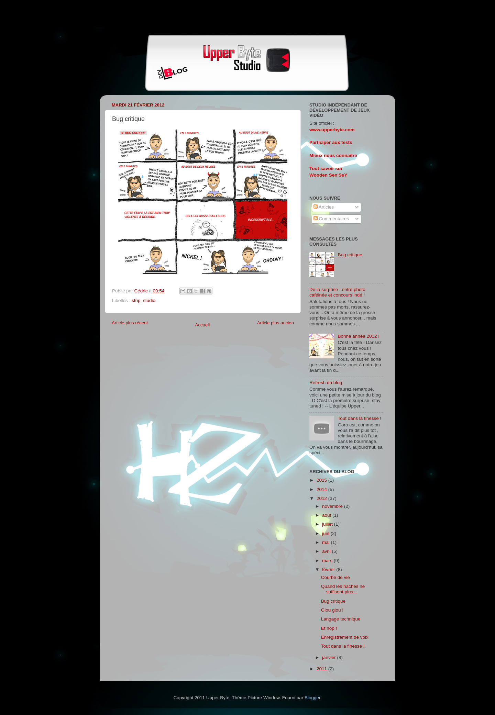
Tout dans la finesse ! (359, 418)
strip (136, 300)
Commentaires (331, 218)
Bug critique (350, 254)
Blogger (312, 697)
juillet (328, 524)
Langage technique (341, 619)
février (329, 569)
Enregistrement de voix (344, 637)
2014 (322, 489)
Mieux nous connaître (333, 155)
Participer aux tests (330, 142)
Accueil (202, 324)
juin (326, 533)
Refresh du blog (325, 382)
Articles (324, 207)
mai (326, 542)
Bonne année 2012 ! (359, 336)
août (327, 515)
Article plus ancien (275, 322)
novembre (333, 506)
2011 (322, 668)
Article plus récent (130, 322)
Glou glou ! (332, 610)
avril (327, 551)
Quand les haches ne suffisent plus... (343, 589)
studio (149, 300)
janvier (329, 657)
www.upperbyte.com (332, 129)
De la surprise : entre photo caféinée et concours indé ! (337, 292)
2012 (322, 498)
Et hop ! (329, 628)
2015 (322, 480)
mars (328, 560)
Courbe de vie (335, 577)
